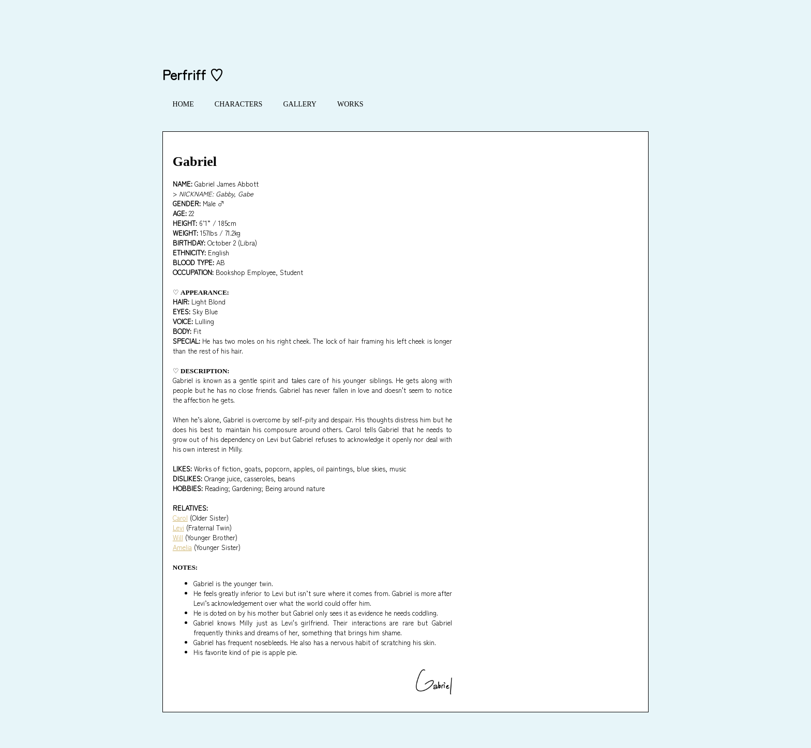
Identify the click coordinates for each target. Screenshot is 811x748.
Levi (178, 527)
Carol (180, 518)
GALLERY (300, 104)
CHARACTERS (239, 104)
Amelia (182, 547)
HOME (183, 104)
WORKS (350, 104)
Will (178, 537)
